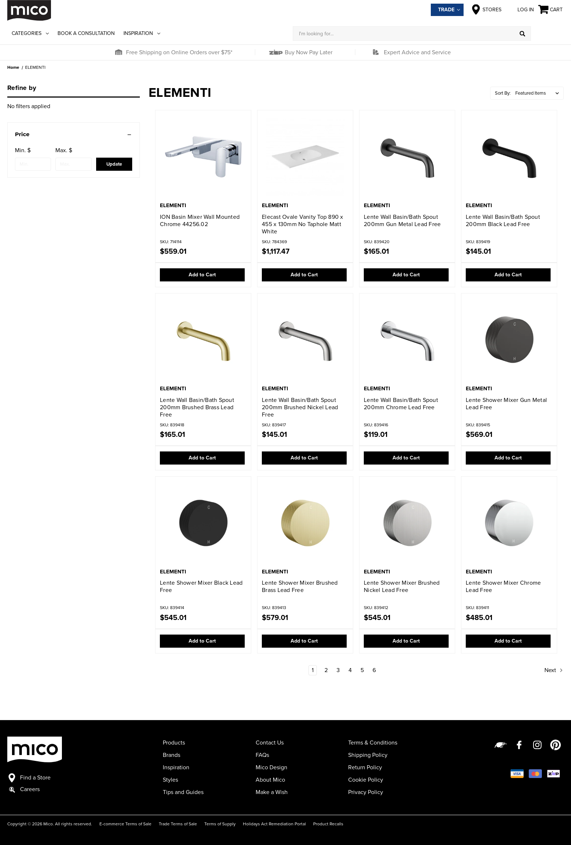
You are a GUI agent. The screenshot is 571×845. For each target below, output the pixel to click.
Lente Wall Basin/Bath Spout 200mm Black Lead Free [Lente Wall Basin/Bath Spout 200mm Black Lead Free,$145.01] (503, 220)
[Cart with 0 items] (551, 9)
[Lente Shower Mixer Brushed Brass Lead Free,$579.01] (305, 523)
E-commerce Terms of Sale (125, 823)
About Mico (270, 779)
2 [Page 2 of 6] (326, 670)
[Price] (73, 134)
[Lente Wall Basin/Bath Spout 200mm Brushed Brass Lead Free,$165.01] (203, 340)
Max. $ (63, 150)
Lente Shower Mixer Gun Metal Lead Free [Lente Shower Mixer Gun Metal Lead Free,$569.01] (506, 403)
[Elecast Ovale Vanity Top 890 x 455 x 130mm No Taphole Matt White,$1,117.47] (305, 157)
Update (114, 164)
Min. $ (23, 150)
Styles (170, 779)
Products (174, 742)
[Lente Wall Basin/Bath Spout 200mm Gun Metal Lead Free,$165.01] (407, 157)
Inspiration (141, 33)
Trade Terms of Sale (178, 823)
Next (553, 670)
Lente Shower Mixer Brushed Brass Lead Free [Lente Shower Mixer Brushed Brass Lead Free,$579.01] (300, 586)
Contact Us (270, 742)
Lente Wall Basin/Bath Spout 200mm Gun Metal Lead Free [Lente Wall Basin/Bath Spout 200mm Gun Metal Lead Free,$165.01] (402, 220)
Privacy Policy (365, 792)
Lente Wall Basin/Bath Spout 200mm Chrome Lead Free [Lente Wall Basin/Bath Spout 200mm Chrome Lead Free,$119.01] (401, 403)
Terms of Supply (220, 823)
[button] (118, 52)
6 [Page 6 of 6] (374, 670)
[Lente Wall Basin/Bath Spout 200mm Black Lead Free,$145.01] (509, 157)
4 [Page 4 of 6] (350, 670)
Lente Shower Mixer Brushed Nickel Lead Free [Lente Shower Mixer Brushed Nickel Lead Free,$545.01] (402, 586)
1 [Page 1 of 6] (313, 670)
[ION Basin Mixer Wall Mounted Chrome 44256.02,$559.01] (203, 157)
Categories (30, 33)
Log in (520, 9)
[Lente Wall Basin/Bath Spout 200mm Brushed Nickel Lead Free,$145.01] (305, 340)
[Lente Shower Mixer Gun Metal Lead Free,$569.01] (509, 340)
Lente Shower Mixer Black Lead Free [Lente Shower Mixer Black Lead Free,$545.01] (201, 586)
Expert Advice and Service (417, 52)
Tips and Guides (183, 792)
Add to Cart (202, 275)
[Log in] (547, 33)
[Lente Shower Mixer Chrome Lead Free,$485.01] (509, 523)
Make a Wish (272, 792)
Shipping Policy (367, 755)
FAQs (262, 755)
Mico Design (271, 767)
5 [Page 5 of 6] (362, 670)
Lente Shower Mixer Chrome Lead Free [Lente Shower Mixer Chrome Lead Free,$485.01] (503, 586)
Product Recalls (328, 823)
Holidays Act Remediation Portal (274, 823)
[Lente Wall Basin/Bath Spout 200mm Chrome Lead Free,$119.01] (407, 340)
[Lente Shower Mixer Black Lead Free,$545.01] (203, 523)
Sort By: (503, 93)
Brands (171, 755)
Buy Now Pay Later (307, 52)
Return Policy (365, 767)
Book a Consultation (86, 33)
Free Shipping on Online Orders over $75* (179, 52)
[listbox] (538, 93)
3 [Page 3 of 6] (338, 670)
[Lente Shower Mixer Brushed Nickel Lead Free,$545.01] (407, 523)
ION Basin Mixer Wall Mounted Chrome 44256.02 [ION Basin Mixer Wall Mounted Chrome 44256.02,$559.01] (200, 220)
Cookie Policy (365, 779)
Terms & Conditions (372, 742)
